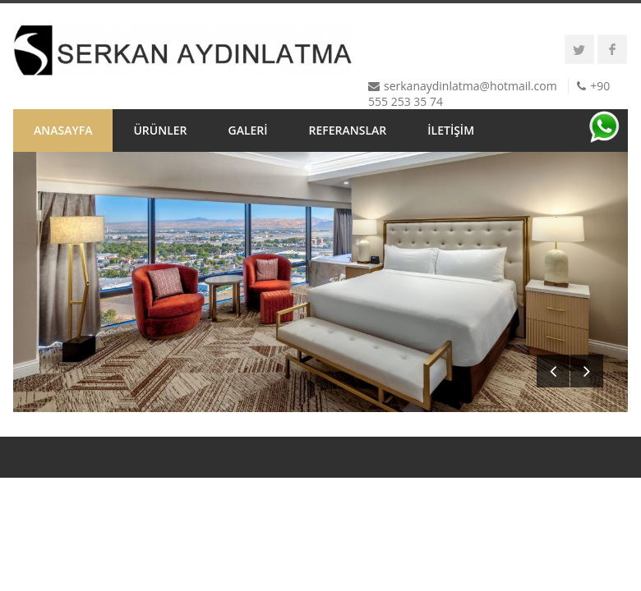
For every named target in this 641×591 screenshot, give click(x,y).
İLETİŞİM (450, 130)
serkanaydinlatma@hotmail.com (470, 86)
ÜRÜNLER (160, 130)
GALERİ (248, 130)
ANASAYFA (63, 130)
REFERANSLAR (348, 130)
